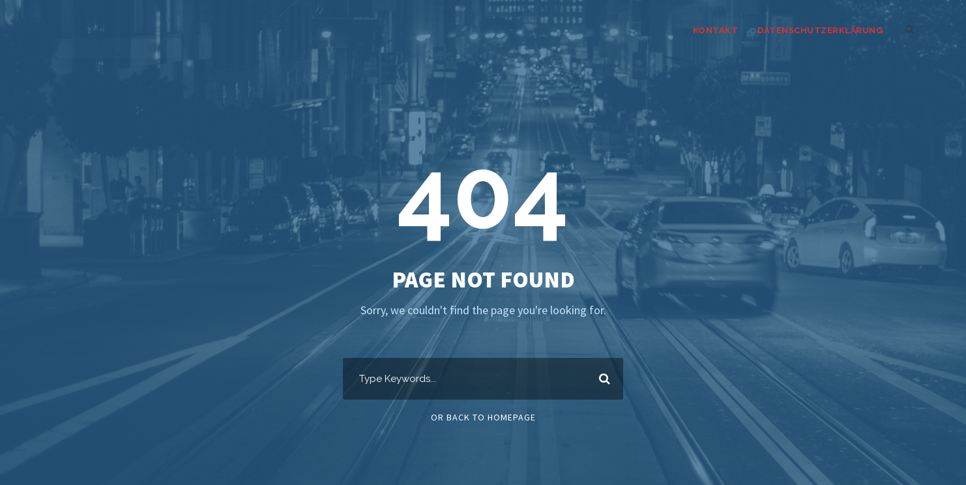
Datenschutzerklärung (820, 30)
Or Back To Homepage (483, 417)
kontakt (716, 30)
